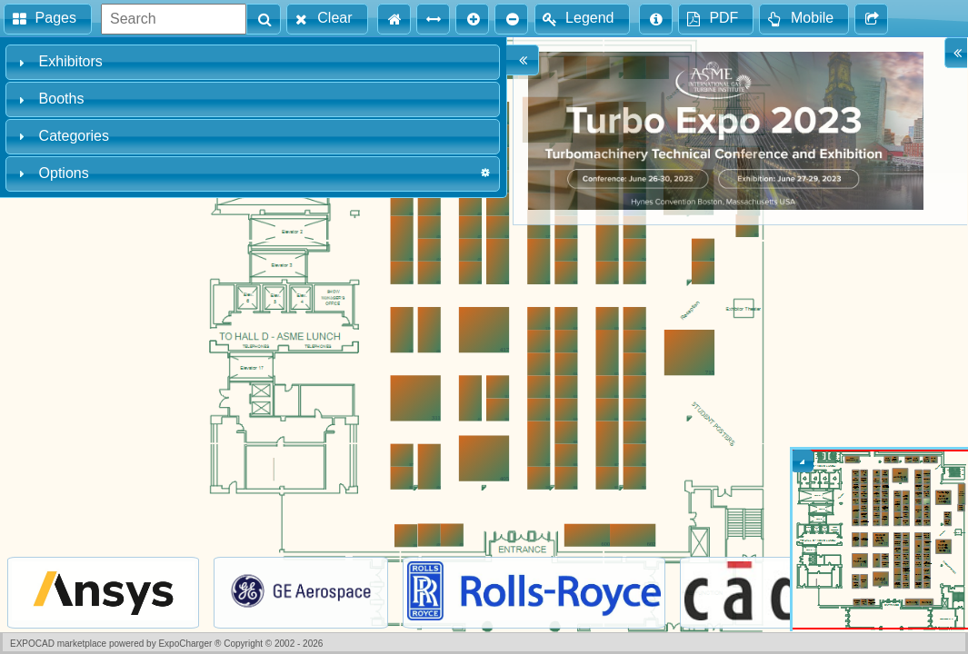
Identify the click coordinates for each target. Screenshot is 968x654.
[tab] (252, 62)
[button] (48, 19)
